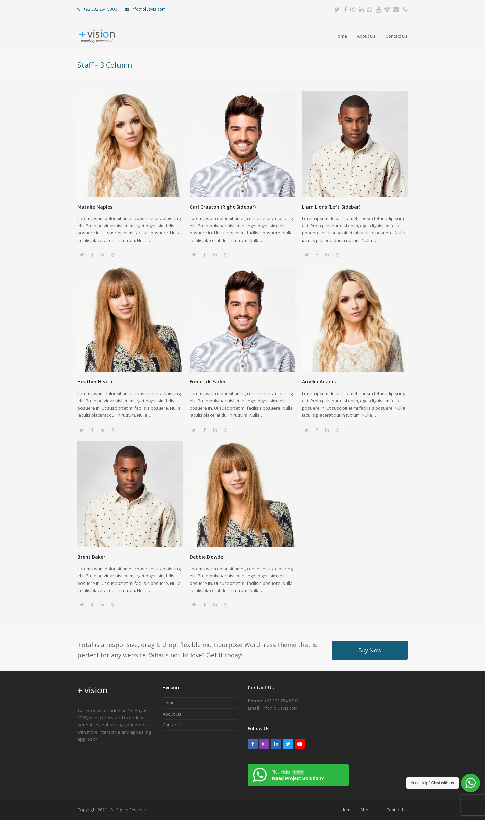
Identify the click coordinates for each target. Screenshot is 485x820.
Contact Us (174, 725)
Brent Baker (91, 557)
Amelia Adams (319, 381)
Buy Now (369, 650)
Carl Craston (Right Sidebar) (223, 206)
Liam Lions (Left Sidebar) (331, 206)
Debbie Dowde (206, 557)
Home (169, 703)
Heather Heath (94, 381)
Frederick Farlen (208, 381)
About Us (172, 714)
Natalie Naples (94, 206)
